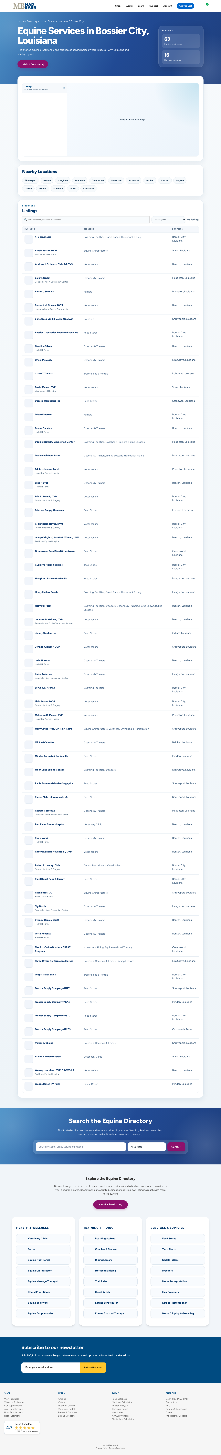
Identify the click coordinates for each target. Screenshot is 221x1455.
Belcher (150, 180)
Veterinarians (91, 264)
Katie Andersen (43, 674)
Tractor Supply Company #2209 (53, 1029)
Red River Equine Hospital (49, 824)
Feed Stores (90, 332)
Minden (42, 188)
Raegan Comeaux (45, 810)
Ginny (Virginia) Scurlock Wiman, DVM (57, 537)
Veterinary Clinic (93, 824)
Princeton (80, 180)
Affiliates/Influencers (176, 1415)
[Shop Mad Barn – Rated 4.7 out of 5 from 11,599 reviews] (22, 1427)
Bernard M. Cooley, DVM (49, 305)
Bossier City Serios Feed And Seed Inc (56, 332)
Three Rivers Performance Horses (54, 961)
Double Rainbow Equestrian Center (55, 441)
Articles (62, 1399)
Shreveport (30, 180)
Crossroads (88, 188)
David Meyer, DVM (45, 387)
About (130, 6)
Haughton (63, 180)
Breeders (89, 319)
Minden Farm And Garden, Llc (51, 756)
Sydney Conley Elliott (47, 920)
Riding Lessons (136, 441)
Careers (170, 1412)
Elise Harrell (41, 482)
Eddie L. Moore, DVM (47, 469)
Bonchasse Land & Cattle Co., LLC (54, 318)
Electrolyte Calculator (123, 1419)
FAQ (168, 1405)
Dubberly (58, 188)
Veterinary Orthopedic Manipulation (129, 728)
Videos (61, 1402)
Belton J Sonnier (44, 291)
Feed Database (119, 1399)
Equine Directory (66, 1415)
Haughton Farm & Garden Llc (51, 578)
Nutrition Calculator (122, 1402)
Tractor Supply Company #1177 (52, 988)
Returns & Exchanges (176, 1409)
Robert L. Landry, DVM (47, 865)
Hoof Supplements (13, 1412)
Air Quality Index (120, 1415)
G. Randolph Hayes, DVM (49, 523)
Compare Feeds (120, 1409)
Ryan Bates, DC (43, 892)
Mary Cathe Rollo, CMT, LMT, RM (53, 728)
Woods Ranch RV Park (47, 1083)
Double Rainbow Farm (47, 455)
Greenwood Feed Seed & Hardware (55, 551)
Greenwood (98, 180)
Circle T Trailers (44, 373)
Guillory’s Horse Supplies (49, 564)
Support (154, 6)
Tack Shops (90, 564)
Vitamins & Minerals (14, 1402)
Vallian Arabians (44, 1042)
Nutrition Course (66, 1405)
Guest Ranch (112, 237)
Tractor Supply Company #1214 (52, 1002)
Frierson (165, 180)
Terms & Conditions (117, 1448)
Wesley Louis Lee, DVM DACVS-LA (54, 1070)
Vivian (73, 188)
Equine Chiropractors (96, 250)
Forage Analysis (120, 1405)
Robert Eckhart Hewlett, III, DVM (53, 851)
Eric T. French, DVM (46, 496)
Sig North (40, 906)
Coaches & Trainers (94, 278)
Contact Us (171, 1402)
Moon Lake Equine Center (49, 769)
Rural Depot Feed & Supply (50, 879)
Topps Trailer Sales (45, 974)
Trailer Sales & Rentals (96, 373)
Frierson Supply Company (49, 510)
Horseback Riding (131, 237)
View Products (11, 1399)
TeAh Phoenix (43, 933)
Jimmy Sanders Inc (45, 633)
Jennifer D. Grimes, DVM (49, 619)
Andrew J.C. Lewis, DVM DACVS (54, 264)
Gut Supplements (13, 1405)
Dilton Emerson (43, 414)
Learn (142, 6)
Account (168, 6)
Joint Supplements (13, 1409)
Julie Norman (42, 660)
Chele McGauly (43, 359)
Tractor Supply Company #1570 (52, 1015)
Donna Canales (43, 428)
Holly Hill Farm (43, 605)
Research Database (67, 1412)
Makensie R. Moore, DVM (49, 715)
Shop (119, 6)
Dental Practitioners (95, 865)
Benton (47, 180)
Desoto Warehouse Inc (47, 400)
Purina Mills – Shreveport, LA (51, 797)
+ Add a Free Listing (32, 64)
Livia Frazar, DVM (45, 701)
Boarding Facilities (94, 237)
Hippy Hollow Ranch (46, 592)
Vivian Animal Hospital (48, 1056)
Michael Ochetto (44, 742)
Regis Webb (41, 838)
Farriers (88, 291)
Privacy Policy (102, 1448)
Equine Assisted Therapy (118, 947)
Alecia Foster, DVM (46, 250)
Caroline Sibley (43, 346)
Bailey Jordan (42, 277)
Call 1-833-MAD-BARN (177, 1399)
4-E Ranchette (43, 236)
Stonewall (134, 180)
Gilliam (28, 188)
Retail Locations (12, 1415)
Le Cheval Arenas (45, 687)
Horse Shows (146, 605)
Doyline (180, 180)
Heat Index (117, 1412)
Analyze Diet (185, 6)
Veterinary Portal (66, 1409)
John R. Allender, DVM (47, 646)
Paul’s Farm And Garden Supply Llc (54, 783)
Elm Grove (116, 180)
